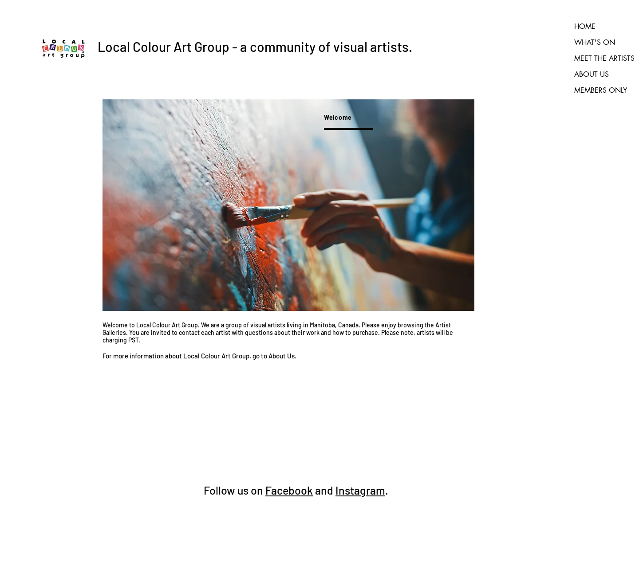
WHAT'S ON (594, 42)
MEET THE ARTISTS (604, 58)
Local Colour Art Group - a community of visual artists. (255, 47)
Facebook (289, 490)
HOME (585, 26)
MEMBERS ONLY (600, 90)
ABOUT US (591, 74)
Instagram (360, 490)
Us (290, 356)
